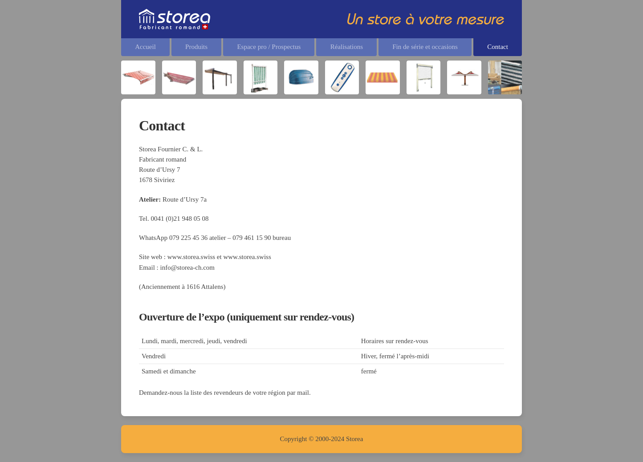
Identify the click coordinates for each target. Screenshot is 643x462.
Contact (497, 46)
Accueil (145, 46)
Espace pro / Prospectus (269, 46)
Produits (196, 46)
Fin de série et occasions (425, 46)
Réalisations (346, 46)
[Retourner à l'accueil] (174, 19)
